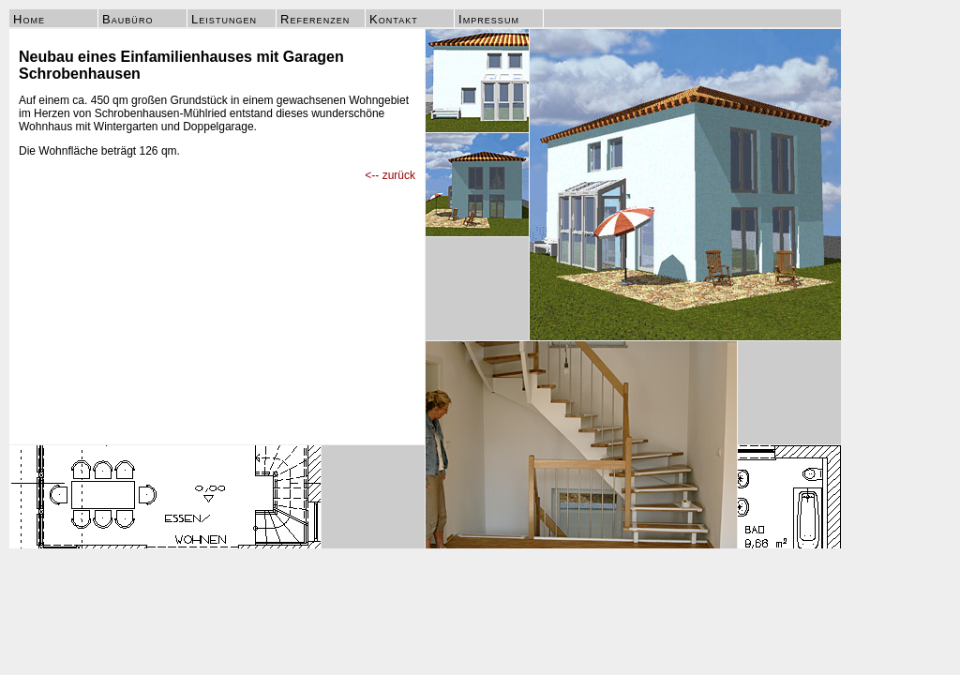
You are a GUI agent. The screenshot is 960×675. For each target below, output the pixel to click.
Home (29, 19)
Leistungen (224, 19)
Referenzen (315, 19)
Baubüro (127, 19)
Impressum (488, 19)
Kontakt (393, 19)
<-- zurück (390, 175)
